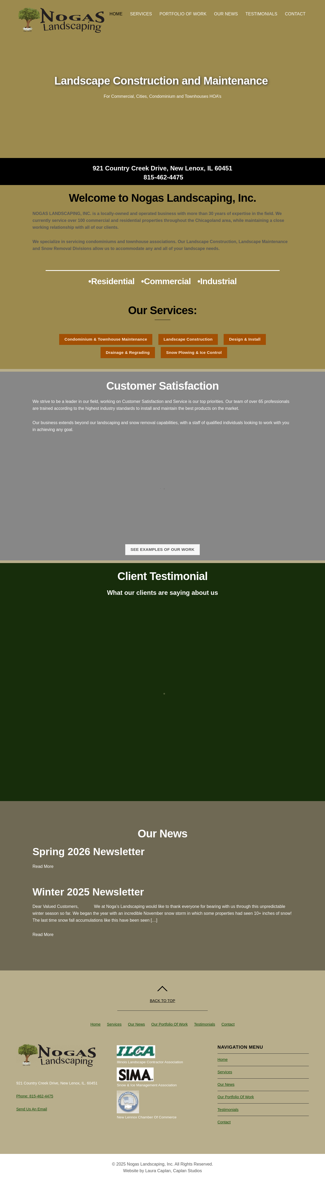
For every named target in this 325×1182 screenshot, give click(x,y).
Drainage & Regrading (128, 352)
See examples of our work (162, 549)
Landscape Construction (188, 339)
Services (141, 14)
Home (116, 14)
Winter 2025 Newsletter (88, 892)
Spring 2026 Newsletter (89, 851)
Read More (43, 866)
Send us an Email (31, 1109)
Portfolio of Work (182, 14)
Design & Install (245, 339)
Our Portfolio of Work (169, 1024)
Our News (226, 14)
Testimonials (261, 14)
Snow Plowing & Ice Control (194, 352)
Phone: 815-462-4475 (34, 1096)
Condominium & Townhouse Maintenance (105, 339)
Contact (295, 14)
